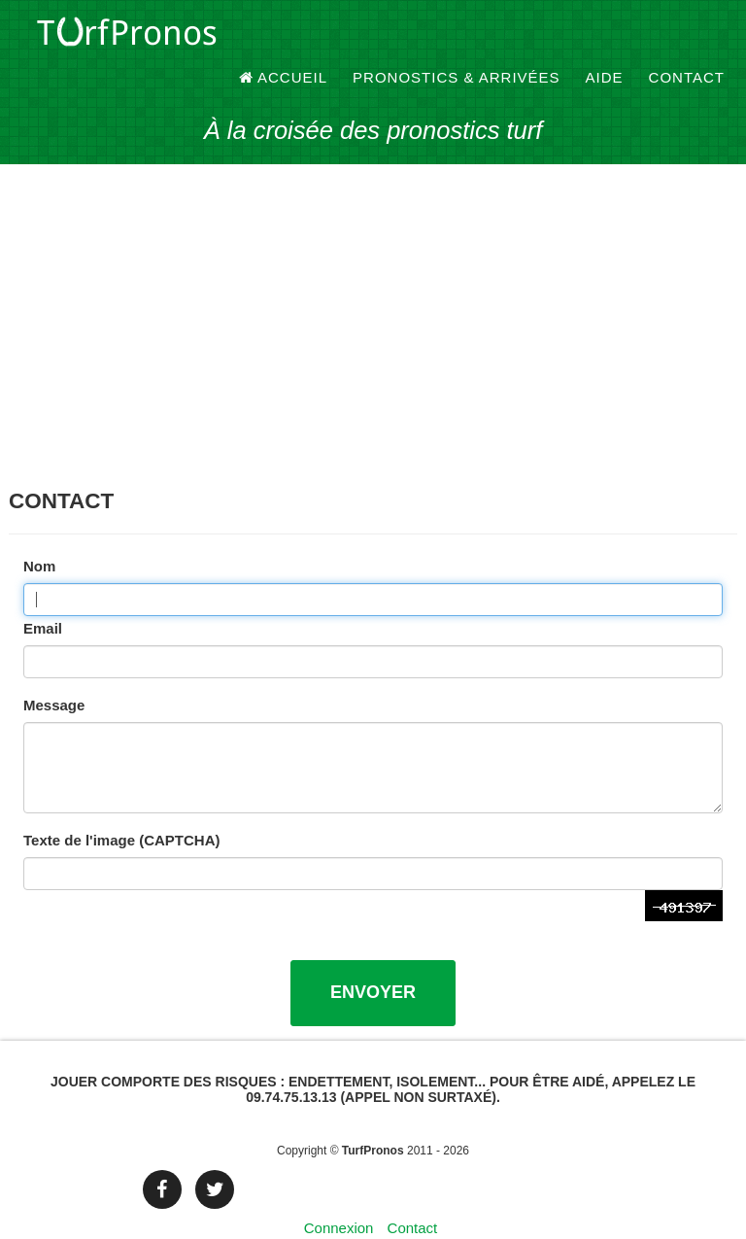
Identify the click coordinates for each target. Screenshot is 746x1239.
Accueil (283, 38)
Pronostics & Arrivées (456, 38)
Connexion (339, 1195)
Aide (605, 38)
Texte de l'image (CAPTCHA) (121, 807)
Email (42, 595)
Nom (39, 533)
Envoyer (373, 959)
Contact (687, 38)
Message (54, 672)
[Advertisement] (373, 301)
